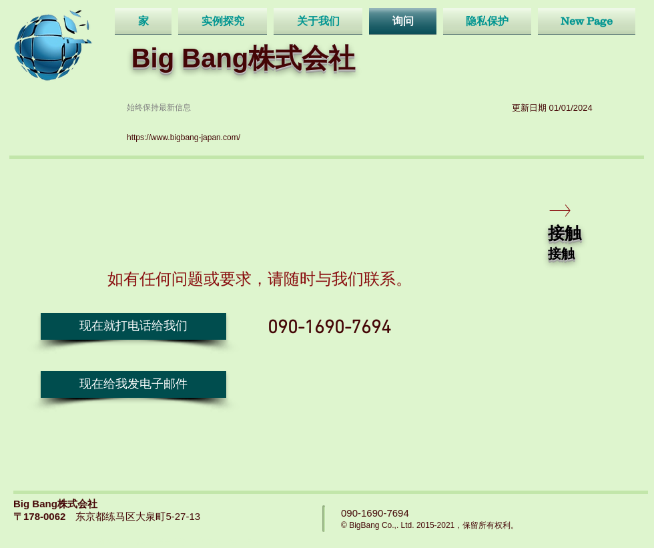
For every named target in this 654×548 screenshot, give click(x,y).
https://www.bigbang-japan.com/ (183, 137)
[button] (133, 326)
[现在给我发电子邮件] (133, 384)
